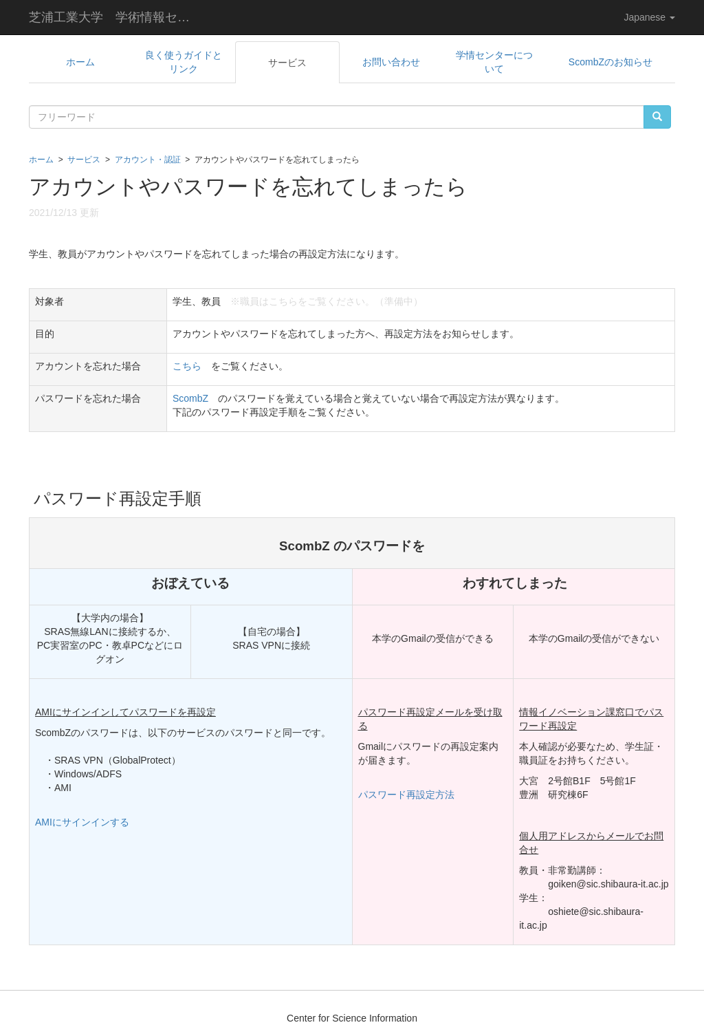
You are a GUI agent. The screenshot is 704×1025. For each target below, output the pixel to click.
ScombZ (190, 398)
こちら (187, 365)
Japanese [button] (649, 17)
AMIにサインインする (82, 822)
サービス (83, 159)
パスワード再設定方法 (406, 794)
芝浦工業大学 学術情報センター (120, 17)
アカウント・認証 (148, 159)
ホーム (41, 159)
